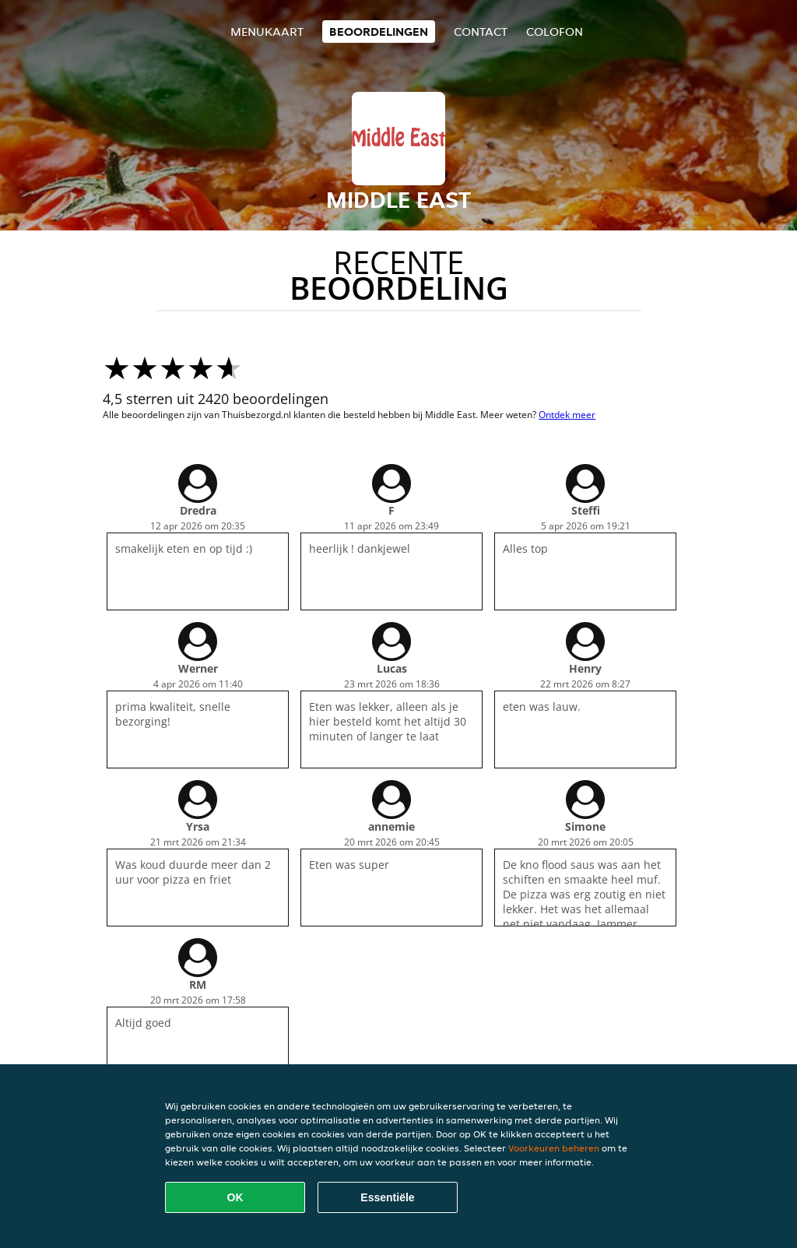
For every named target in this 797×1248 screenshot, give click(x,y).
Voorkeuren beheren (553, 1148)
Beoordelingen (378, 31)
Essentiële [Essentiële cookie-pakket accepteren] (387, 1197)
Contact (480, 31)
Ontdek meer (567, 414)
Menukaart (267, 31)
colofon (554, 31)
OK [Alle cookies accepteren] (235, 1197)
